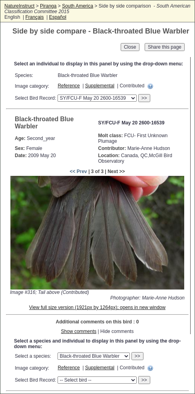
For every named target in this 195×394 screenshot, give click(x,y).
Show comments (79, 331)
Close (130, 47)
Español (57, 17)
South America (77, 6)
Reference (69, 86)
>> (144, 98)
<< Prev (78, 171)
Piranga (48, 6)
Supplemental (99, 86)
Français (34, 17)
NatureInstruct (19, 6)
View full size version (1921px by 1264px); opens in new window (97, 307)
